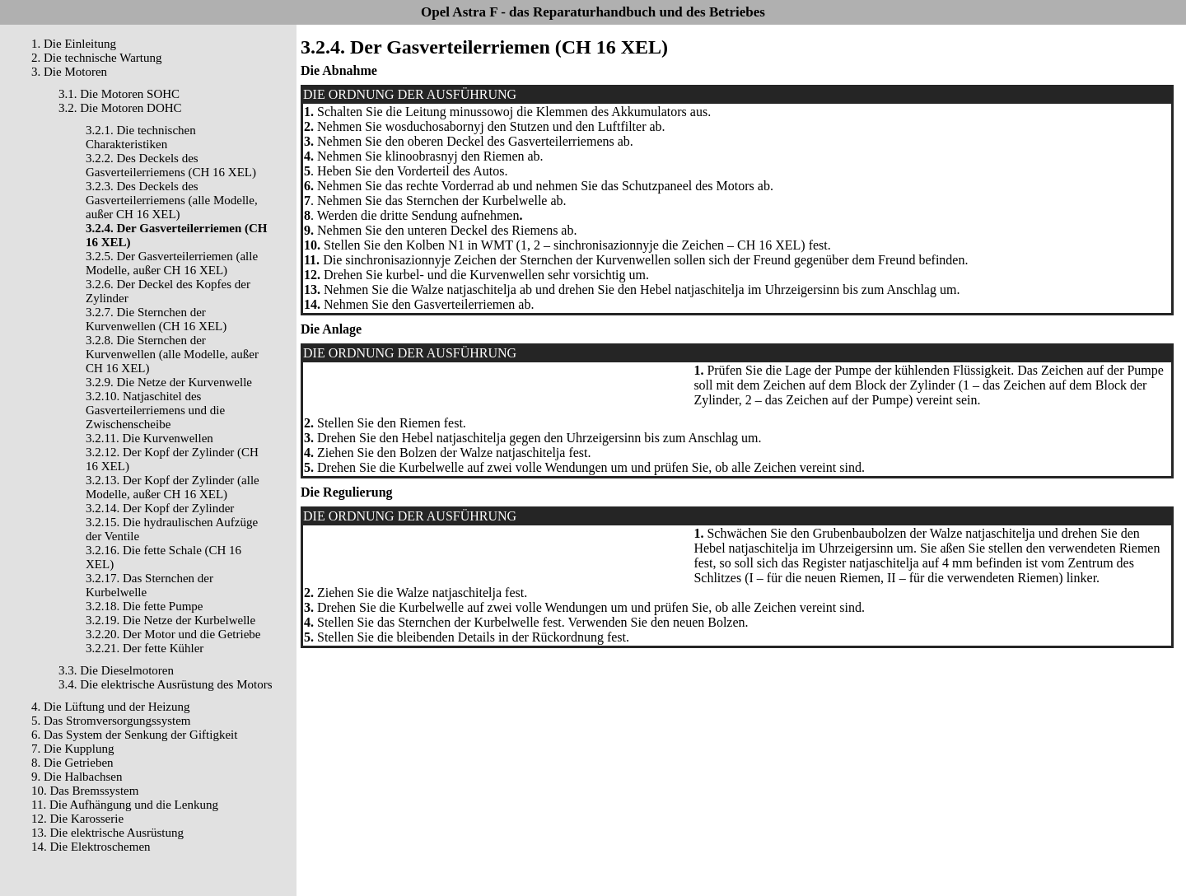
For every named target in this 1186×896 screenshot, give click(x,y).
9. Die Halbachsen (76, 776)
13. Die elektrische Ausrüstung (107, 832)
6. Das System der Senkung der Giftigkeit (134, 734)
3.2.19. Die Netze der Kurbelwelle (170, 620)
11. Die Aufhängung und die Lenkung (124, 804)
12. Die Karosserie (77, 818)
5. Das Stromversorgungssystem (110, 720)
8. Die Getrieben (72, 762)
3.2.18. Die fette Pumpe (144, 606)
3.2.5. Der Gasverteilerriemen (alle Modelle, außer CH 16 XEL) (172, 263)
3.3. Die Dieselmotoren (116, 670)
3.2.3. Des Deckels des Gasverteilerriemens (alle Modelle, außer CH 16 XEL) (172, 200)
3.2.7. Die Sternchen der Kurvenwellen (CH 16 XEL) (156, 319)
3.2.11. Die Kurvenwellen (149, 438)
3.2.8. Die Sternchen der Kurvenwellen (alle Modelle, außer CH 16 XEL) (172, 354)
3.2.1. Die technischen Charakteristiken (141, 137)
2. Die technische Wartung (96, 57)
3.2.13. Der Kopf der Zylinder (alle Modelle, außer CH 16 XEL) (172, 487)
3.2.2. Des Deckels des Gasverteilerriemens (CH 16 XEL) (171, 165)
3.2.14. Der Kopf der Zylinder (160, 508)
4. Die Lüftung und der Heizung (110, 706)
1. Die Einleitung (73, 43)
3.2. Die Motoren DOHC (120, 107)
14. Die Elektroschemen (91, 846)
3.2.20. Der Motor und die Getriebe (173, 634)
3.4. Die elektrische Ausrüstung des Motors (165, 684)
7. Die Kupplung (72, 748)
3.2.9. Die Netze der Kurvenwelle (169, 382)
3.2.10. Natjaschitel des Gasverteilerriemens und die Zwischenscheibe (155, 410)
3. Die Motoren (69, 71)
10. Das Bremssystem (84, 790)
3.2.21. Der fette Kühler (144, 648)
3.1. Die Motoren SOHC (119, 93)
